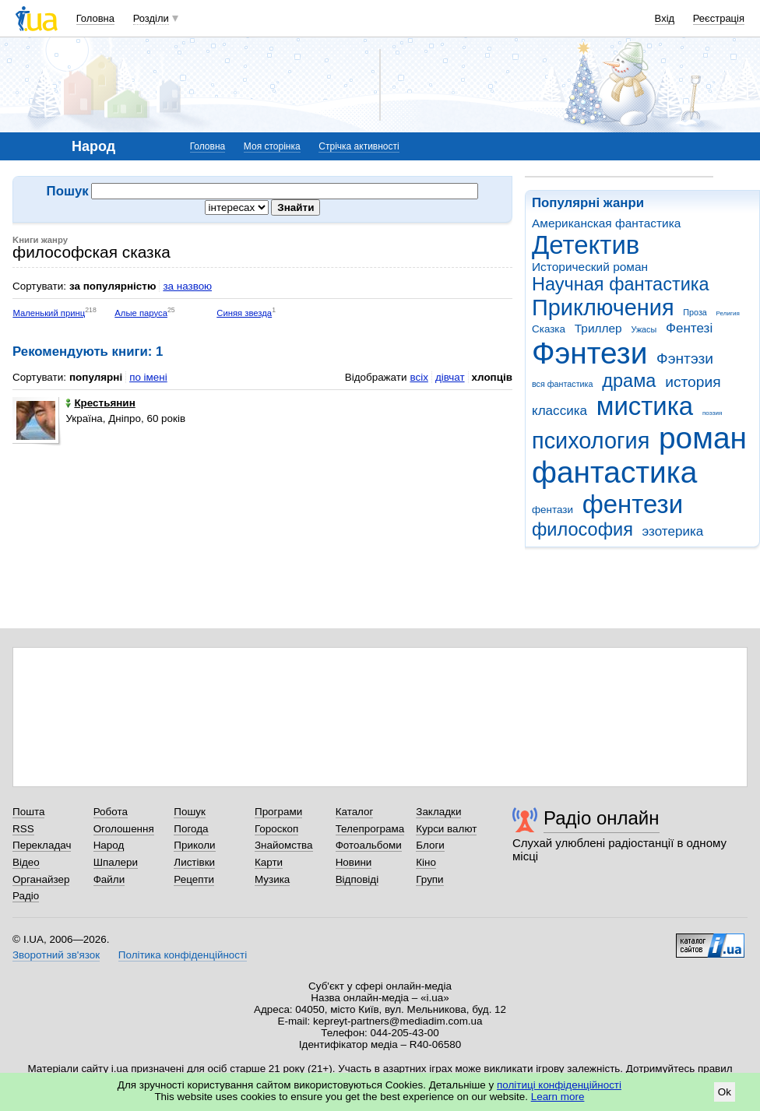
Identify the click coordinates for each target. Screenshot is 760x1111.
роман (703, 438)
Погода (191, 829)
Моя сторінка (272, 146)
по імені (148, 377)
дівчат (450, 377)
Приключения (603, 307)
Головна (95, 18)
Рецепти (194, 879)
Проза (694, 312)
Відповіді (357, 879)
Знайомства (284, 845)
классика (559, 410)
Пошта (28, 811)
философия (582, 529)
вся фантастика (562, 383)
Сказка (548, 329)
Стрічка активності (358, 146)
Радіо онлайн (602, 817)
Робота (110, 811)
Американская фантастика (606, 223)
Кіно (426, 862)
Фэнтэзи (684, 358)
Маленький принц (48, 313)
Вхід (665, 18)
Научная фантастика (620, 284)
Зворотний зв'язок (56, 955)
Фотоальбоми (369, 845)
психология (590, 440)
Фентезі (689, 328)
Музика (272, 879)
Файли (109, 879)
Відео (26, 862)
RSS (23, 829)
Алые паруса (140, 313)
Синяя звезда (244, 313)
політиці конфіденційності (559, 1085)
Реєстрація (718, 18)
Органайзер (40, 879)
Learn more (558, 1096)
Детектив (585, 244)
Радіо (25, 896)
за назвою (187, 286)
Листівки (194, 862)
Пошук (190, 811)
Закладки (438, 811)
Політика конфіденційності (182, 955)
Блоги (430, 845)
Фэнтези (589, 353)
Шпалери (115, 862)
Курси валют (446, 829)
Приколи (194, 845)
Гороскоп (276, 829)
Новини (354, 862)
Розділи (151, 18)
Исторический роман (590, 266)
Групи (429, 879)
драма (629, 381)
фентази (552, 509)
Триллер (598, 328)
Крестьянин (100, 403)
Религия (728, 313)
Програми (278, 811)
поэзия (712, 413)
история (692, 382)
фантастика (614, 472)
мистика (644, 406)
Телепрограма (370, 829)
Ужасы (643, 329)
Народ (109, 845)
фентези (632, 504)
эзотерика (673, 531)
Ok (724, 1092)
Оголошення (123, 829)
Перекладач (41, 845)
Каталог (355, 811)
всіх (419, 377)
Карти (269, 862)
